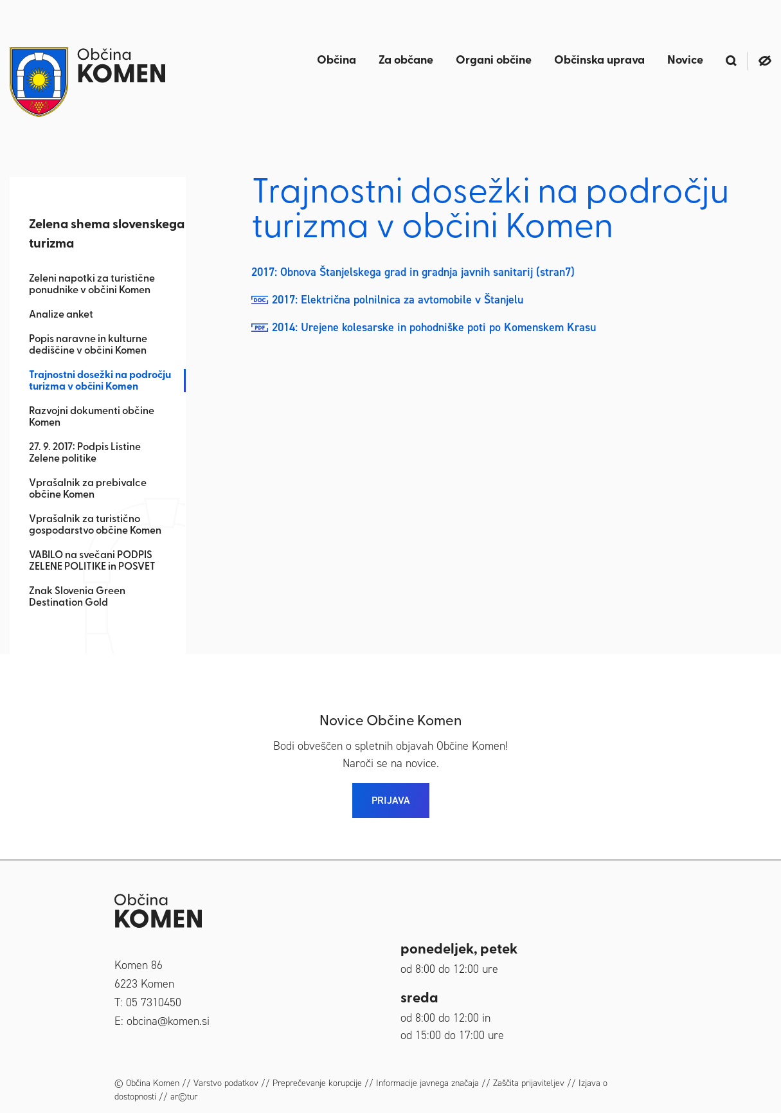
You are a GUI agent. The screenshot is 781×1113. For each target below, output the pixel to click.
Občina (336, 61)
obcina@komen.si (168, 1021)
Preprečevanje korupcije (317, 1083)
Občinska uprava (599, 61)
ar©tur (183, 1096)
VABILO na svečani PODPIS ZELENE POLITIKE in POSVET (92, 561)
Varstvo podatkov (225, 1083)
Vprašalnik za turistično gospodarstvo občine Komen (95, 525)
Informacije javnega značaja (427, 1083)
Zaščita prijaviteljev (528, 1083)
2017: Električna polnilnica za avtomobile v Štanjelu (397, 299)
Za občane (406, 61)
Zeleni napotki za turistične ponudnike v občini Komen (92, 285)
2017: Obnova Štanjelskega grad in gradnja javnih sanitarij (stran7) (413, 272)
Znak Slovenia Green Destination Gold (77, 597)
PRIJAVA (391, 800)
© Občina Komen (146, 1083)
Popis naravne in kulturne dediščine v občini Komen (88, 345)
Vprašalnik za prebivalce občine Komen (88, 489)
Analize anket (61, 315)
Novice (685, 61)
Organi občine (494, 61)
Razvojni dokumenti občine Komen (91, 417)
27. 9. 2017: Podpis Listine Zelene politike (85, 453)
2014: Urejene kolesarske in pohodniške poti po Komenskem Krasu (434, 327)
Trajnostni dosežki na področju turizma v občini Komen (100, 381)
